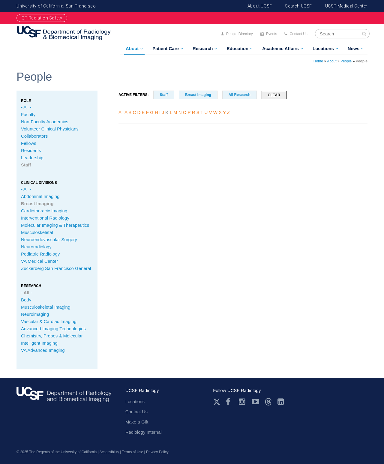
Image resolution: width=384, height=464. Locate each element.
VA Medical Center (39, 261)
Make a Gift (136, 421)
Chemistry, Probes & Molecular (52, 335)
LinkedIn (281, 402)
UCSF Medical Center (346, 6)
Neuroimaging (35, 314)
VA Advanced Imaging (43, 350)
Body (26, 299)
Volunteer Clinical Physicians (50, 128)
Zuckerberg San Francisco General (56, 268)
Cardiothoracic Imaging (44, 210)
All (121, 112)
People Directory (239, 34)
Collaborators (34, 136)
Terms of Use (132, 452)
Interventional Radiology (45, 217)
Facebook (229, 402)
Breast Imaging (37, 203)
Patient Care (165, 48)
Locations (323, 48)
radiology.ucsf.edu (63, 396)
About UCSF (260, 6)
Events (271, 34)
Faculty (28, 114)
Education (237, 48)
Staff (26, 164)
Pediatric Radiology (40, 253)
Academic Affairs (280, 48)
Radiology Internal (143, 432)
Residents (31, 150)
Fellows (28, 143)
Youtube (255, 402)
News (353, 48)
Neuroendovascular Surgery (49, 239)
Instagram (242, 402)
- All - (26, 107)
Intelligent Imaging (39, 343)
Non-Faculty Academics (44, 121)
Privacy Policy (157, 452)
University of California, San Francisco (56, 6)
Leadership (32, 157)
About (132, 48)
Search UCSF (298, 6)
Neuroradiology (36, 246)
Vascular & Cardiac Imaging (48, 321)
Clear (274, 95)
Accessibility (109, 452)
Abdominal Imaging (40, 196)
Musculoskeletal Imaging (45, 307)
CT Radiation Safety (42, 18)
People (346, 61)
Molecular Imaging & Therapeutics (55, 225)
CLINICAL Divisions (39, 183)
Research (203, 48)
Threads (268, 402)
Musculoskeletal (37, 232)
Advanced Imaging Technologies (53, 328)
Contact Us (298, 34)
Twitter (216, 402)
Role (26, 101)
